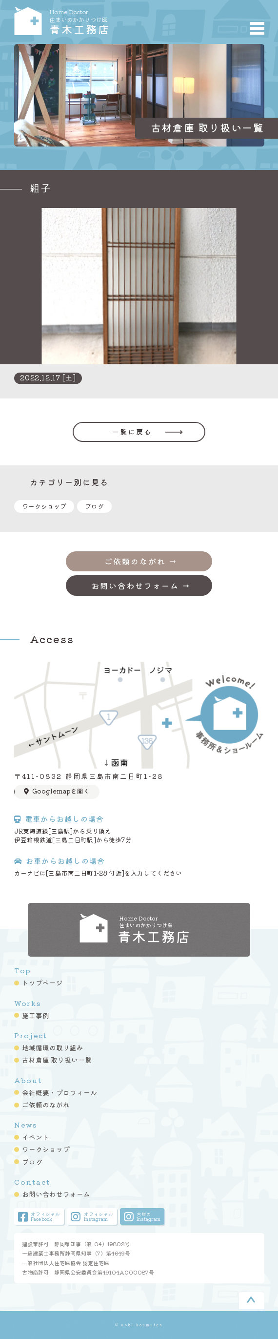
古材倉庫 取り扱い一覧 (57, 1060)
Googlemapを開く (56, 790)
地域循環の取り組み (52, 1047)
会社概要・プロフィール (59, 1092)
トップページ (42, 982)
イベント (35, 1137)
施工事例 (35, 1015)
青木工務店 (112, 21)
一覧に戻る (132, 432)
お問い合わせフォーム (56, 1194)
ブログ (94, 506)
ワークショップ (44, 506)
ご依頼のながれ (46, 1104)
